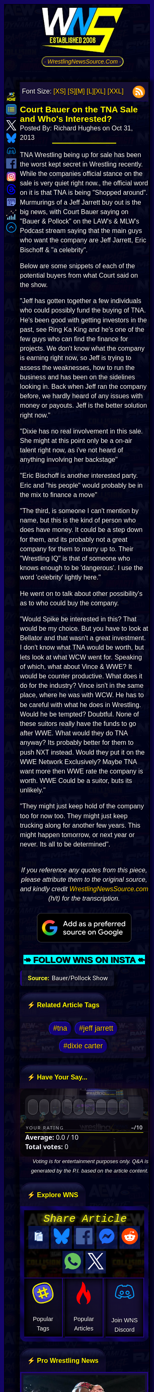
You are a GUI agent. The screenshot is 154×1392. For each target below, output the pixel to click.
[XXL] (116, 91)
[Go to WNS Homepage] (82, 31)
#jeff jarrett (96, 1028)
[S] (72, 91)
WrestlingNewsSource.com (108, 888)
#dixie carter (83, 1046)
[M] (80, 91)
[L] (90, 91)
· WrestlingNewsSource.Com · (82, 61)
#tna (60, 1028)
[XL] (100, 91)
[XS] (59, 91)
